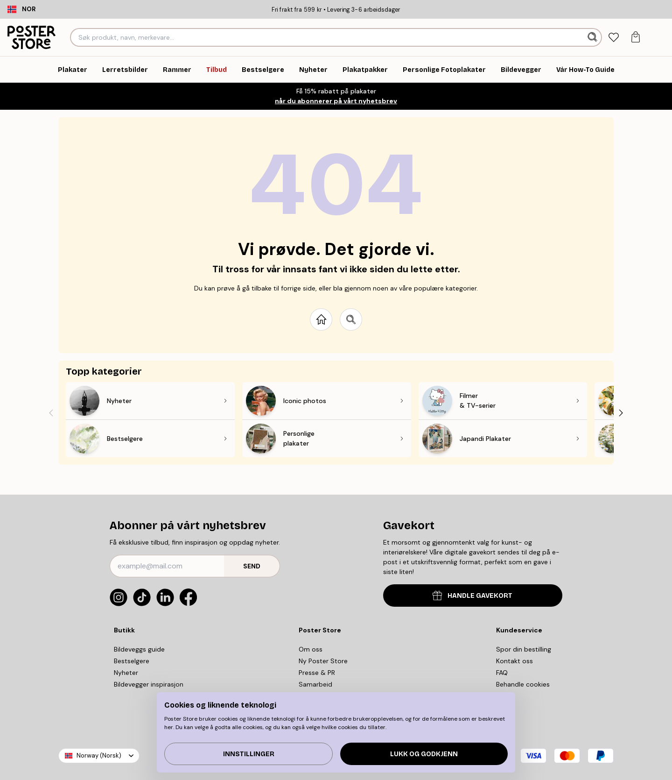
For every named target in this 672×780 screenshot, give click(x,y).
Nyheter (126, 672)
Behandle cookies (523, 684)
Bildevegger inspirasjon (148, 684)
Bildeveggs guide (139, 649)
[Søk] (593, 37)
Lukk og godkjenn (424, 754)
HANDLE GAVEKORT (472, 595)
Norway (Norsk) (98, 755)
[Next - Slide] (621, 413)
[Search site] (351, 319)
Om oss (310, 649)
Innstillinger (248, 754)
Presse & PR (317, 672)
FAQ (502, 672)
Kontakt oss (514, 661)
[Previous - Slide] (50, 413)
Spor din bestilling (523, 649)
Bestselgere (131, 661)
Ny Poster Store (323, 661)
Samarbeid (315, 684)
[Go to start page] (321, 319)
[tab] (613, 37)
